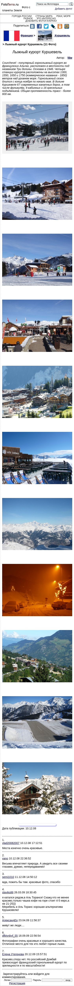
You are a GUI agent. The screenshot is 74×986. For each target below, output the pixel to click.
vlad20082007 (10, 843)
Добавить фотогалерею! (41, 20)
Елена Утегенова (13, 954)
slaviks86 (8, 892)
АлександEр (10, 920)
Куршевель (53, 35)
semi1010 (8, 877)
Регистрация (17, 983)
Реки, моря (63, 16)
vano (5, 858)
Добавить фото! (63, 8)
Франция (18, 35)
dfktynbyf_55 (10, 935)
